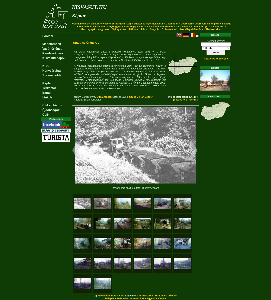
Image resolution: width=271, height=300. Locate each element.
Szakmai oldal (52, 75)
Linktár (47, 97)
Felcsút (226, 23)
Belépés (109, 298)
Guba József (104, 96)
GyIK (45, 114)
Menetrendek (51, 44)
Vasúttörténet (52, 48)
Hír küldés (161, 295)
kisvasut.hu (89, 6)
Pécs (144, 29)
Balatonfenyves (100, 23)
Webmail (122, 298)
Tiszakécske (213, 29)
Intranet (133, 298)
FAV (142, 298)
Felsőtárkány (86, 26)
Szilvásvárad (169, 29)
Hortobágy (130, 26)
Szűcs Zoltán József (140, 96)
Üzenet (173, 295)
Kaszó (142, 26)
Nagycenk (103, 29)
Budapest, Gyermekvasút (148, 23)
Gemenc (101, 26)
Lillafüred (218, 26)
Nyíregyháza (119, 29)
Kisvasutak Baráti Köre (110, 295)
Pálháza (133, 29)
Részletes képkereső (216, 58)
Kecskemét (155, 26)
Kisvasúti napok (53, 58)
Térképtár (49, 88)
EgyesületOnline (156, 298)
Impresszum (146, 295)
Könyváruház (51, 70)
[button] (76, 151)
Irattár (46, 92)
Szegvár (154, 29)
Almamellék (81, 23)
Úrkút (77, 42)
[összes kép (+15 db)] (185, 99)
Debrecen (186, 23)
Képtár (79, 15)
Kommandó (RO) (200, 26)
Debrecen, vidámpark (207, 23)
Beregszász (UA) (121, 23)
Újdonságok (51, 110)
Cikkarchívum (52, 105)
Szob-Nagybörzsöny (191, 29)
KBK (45, 66)
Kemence (169, 26)
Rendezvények (52, 53)
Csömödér (172, 23)
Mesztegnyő (88, 29)
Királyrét (183, 26)
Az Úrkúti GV (91, 42)
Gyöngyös (115, 26)
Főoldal (47, 36)
